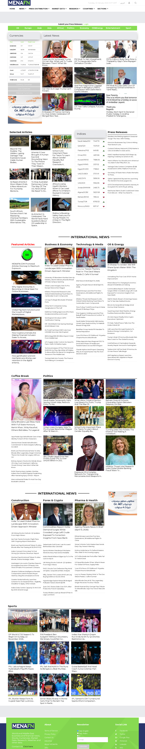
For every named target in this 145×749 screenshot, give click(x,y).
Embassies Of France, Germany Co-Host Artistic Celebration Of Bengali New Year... (56, 114)
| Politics (70, 28)
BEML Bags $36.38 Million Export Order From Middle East (59, 337)
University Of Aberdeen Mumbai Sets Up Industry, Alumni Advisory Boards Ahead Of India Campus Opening (60, 280)
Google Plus (122, 738)
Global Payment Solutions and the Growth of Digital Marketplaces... (26, 312)
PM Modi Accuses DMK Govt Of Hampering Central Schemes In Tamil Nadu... (120, 88)
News (21, 9)
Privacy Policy (50, 734)
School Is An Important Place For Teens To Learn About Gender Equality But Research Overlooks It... (61, 158)
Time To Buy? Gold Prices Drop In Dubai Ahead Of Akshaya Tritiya (90, 308)
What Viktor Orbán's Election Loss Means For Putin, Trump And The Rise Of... (88, 402)
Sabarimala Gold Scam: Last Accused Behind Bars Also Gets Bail (56, 545)
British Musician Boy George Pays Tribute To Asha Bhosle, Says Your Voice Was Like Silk (90, 589)
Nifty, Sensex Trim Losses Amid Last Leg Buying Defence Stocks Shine (57, 576)
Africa (59, 28)
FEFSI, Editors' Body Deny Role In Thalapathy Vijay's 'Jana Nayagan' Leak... (121, 61)
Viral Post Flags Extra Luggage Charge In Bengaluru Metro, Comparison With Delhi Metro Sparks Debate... (88, 89)
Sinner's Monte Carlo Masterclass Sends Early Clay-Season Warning (89, 545)
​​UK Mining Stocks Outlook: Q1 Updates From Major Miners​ (25, 534)
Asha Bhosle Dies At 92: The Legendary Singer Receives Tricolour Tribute (89, 582)
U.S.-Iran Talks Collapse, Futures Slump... (88, 108)
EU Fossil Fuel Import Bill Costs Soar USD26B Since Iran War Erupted (58, 331)
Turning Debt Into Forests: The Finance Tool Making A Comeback (59, 359)
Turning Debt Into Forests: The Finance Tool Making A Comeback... (120, 432)
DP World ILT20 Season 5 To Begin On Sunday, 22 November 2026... (21, 636)
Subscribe (83, 746)
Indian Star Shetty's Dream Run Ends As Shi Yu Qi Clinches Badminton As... (86, 636)
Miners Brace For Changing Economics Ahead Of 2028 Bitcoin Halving (122, 284)
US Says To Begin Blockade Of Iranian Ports (58, 301)
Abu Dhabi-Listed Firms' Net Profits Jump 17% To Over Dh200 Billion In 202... (56, 459)
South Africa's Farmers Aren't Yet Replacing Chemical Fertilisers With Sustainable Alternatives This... (19, 217)
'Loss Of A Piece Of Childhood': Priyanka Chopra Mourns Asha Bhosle (90, 336)
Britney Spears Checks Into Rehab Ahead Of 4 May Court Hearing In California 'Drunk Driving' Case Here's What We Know (26, 464)
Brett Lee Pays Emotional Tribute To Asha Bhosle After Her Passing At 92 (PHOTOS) (26, 546)
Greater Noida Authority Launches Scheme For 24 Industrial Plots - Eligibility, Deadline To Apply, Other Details (26, 582)
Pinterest (121, 741)
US (15, 28)
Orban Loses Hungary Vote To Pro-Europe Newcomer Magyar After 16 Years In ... (57, 429)
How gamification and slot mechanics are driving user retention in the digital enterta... (24, 359)
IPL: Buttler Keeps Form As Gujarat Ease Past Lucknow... (21, 700)
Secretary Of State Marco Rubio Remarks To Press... (123, 174)
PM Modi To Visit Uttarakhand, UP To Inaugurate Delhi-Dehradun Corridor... (87, 61)
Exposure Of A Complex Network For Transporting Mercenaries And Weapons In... (88, 474)
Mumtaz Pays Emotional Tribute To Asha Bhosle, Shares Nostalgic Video (25, 558)
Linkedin (120, 744)
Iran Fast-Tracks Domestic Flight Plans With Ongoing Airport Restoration (25, 540)
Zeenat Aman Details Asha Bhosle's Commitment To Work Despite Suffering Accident (26, 445)
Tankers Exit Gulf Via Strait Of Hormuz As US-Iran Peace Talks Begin (122, 350)
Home (12, 9)
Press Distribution (38, 9)
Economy (84, 28)
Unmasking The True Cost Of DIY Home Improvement (122, 278)
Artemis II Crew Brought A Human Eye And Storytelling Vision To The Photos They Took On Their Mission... (39, 159)
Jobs (46, 748)
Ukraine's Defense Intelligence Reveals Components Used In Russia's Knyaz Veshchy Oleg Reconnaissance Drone (25, 574)
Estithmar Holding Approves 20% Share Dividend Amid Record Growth (59, 313)
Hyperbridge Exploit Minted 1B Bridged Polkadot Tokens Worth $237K (57, 582)
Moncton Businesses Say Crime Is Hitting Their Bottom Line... (122, 143)
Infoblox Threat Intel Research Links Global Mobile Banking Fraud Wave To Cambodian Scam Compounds (59, 294)
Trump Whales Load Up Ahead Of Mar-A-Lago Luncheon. (58, 594)
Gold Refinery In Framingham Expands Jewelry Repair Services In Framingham (122, 344)
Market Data (58, 9)
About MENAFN (51, 744)
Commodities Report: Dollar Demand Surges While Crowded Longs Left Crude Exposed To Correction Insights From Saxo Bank (123, 292)
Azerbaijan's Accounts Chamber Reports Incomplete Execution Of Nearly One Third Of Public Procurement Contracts (26, 565)
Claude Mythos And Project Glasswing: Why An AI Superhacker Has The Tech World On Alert (90, 352)
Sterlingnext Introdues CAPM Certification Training (55, 319)
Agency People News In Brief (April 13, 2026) (90, 286)
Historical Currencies (24, 93)
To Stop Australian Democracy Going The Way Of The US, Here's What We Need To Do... (39, 186)
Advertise (48, 741)
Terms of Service (51, 731)
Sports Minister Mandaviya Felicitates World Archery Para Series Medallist (56, 552)
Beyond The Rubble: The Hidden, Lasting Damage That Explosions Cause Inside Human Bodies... (18, 156)
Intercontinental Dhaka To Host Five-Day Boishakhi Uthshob (26, 480)
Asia (49, 28)
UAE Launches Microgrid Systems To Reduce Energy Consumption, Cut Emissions (121, 331)
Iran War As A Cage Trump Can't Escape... (56, 90)
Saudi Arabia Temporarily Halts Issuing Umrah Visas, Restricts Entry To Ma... (57, 402)
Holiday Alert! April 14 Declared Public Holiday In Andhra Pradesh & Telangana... (120, 114)
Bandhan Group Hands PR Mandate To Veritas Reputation (90, 330)
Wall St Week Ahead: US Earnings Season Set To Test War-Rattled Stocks (123, 300)
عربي (122, 3)
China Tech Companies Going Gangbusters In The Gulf (55, 307)
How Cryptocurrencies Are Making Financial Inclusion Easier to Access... (24, 335)
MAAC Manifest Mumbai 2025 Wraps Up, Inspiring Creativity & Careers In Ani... (122, 156)
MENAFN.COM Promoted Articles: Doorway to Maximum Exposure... (25, 266)
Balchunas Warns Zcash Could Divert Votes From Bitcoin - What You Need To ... (123, 192)
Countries (88, 9)
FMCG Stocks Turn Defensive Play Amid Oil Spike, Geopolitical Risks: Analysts (57, 570)
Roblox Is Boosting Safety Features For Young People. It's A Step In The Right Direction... (61, 217)
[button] (129, 3)
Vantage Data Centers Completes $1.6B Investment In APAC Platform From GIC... (122, 168)
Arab (39, 28)
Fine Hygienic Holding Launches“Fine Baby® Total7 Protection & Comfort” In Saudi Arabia (90, 315)
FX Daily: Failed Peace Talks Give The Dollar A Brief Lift (121, 324)
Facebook (121, 731)
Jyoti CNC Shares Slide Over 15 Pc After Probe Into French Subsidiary (57, 588)
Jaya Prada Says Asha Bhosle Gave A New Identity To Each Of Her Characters (26, 438)
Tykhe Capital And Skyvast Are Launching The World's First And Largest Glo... (123, 180)
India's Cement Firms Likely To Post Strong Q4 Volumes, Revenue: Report (25, 552)
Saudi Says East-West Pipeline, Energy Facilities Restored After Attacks (121, 312)
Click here (28, 746)
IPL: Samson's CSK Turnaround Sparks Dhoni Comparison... (86, 700)
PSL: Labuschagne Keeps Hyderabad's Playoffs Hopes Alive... (21, 669)
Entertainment (109, 28)
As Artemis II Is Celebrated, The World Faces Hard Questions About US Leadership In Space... (39, 220)
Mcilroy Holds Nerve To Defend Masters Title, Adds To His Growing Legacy (89, 551)
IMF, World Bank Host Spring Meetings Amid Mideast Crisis (59, 325)
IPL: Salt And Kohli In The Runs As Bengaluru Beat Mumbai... (54, 668)
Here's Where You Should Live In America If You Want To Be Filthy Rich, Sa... (123, 162)
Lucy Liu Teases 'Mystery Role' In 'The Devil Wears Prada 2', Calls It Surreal (90, 575)
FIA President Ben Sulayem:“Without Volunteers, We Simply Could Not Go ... (54, 636)
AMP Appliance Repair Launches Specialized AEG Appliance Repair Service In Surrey (120, 357)
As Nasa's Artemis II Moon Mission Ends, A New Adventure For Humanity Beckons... (19, 186)
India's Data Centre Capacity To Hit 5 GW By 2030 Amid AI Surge (26, 589)
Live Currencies (24, 89)
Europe (28, 28)
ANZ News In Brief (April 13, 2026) (88, 281)
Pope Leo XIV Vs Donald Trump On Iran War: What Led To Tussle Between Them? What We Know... (57, 62)
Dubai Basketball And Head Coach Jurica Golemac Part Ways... (84, 669)
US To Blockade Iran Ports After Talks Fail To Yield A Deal (89, 557)
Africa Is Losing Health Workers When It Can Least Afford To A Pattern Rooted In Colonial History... (61, 189)
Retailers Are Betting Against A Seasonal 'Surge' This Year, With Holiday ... (122, 137)
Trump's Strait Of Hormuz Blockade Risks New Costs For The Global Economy (122, 338)
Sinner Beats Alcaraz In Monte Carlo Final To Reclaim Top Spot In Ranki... (53, 701)
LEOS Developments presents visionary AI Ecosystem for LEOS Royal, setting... (123, 186)
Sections (101, 9)
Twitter (120, 734)
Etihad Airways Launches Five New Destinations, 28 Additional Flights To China (89, 293)
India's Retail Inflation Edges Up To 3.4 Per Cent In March (58, 558)
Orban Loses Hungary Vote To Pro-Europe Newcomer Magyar (57, 287)
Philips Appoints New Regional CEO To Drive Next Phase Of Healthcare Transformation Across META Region (90, 343)
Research (73, 9)
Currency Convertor (24, 85)
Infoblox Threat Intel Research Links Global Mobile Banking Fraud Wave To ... (120, 468)
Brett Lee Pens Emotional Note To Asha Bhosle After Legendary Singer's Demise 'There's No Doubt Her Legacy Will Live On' (26, 454)
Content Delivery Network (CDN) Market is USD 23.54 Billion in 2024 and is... (123, 150)
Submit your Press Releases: (71, 24)
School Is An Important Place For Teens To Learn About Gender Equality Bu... (88, 429)
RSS (119, 748)
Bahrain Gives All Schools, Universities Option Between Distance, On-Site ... (119, 402)
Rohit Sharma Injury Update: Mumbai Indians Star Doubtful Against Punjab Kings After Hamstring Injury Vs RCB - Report (26, 473)
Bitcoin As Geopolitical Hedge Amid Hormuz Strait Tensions (121, 306)
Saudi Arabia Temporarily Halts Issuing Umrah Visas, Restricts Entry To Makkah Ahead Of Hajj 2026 (90, 323)
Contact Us (49, 738)
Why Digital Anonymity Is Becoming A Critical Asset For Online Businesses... (25, 289)
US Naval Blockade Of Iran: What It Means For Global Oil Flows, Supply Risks (90, 563)
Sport (127, 28)
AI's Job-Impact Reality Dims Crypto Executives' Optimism (121, 318)
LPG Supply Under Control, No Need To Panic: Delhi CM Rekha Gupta (59, 343)
